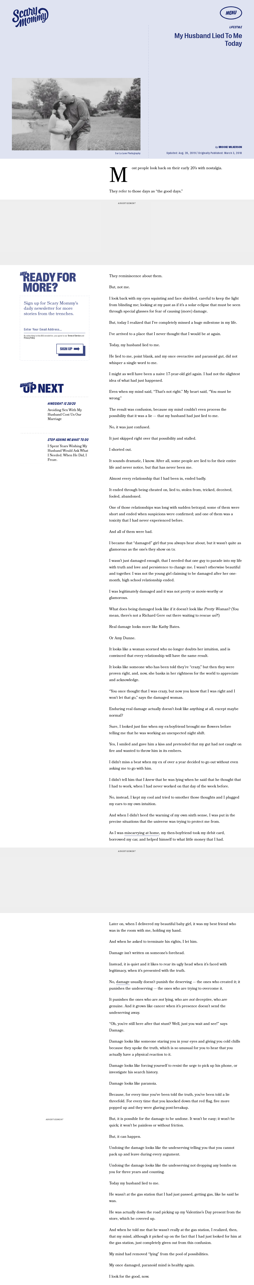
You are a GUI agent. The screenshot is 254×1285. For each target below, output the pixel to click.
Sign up (66, 349)
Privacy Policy (29, 338)
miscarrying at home (141, 833)
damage (123, 982)
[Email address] (54, 329)
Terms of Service (74, 336)
